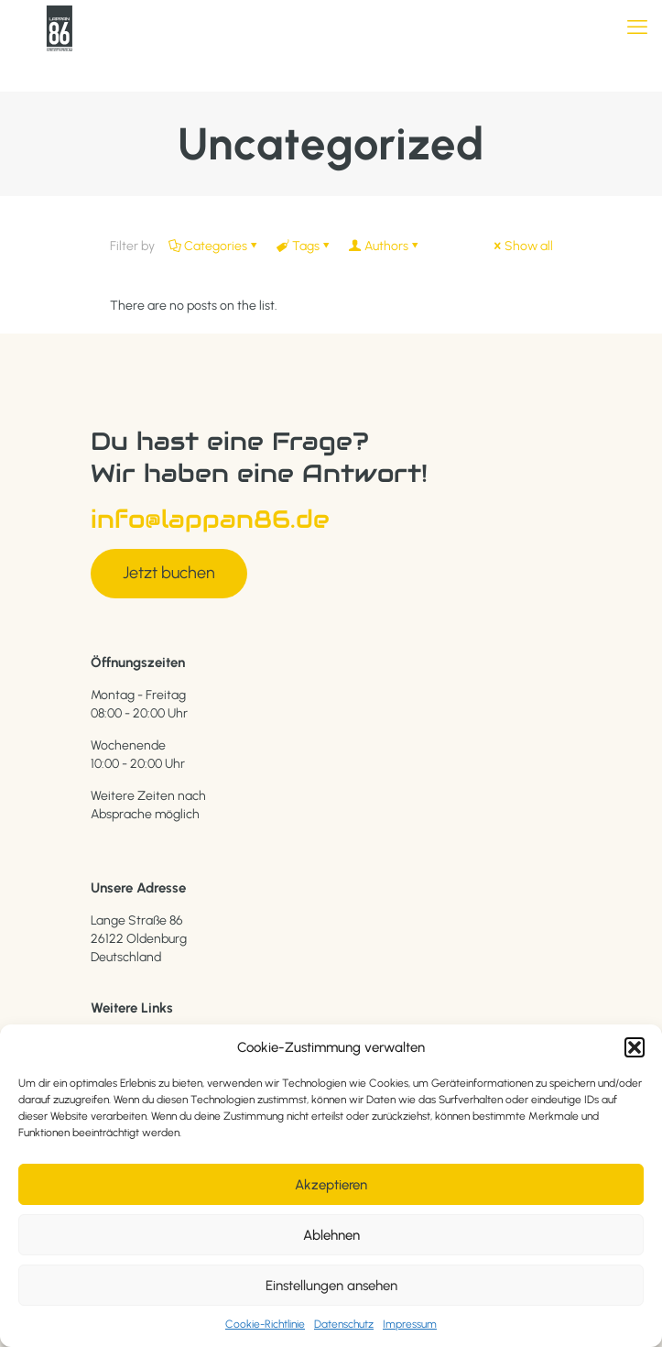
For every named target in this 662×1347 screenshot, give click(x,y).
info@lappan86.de (210, 519)
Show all (522, 246)
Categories (214, 246)
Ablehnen (331, 1235)
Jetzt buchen (169, 573)
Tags (304, 246)
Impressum (410, 1324)
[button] (634, 1047)
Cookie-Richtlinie (265, 1324)
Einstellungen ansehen (331, 1285)
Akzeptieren (331, 1185)
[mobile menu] (637, 27)
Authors (385, 246)
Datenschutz (344, 1324)
